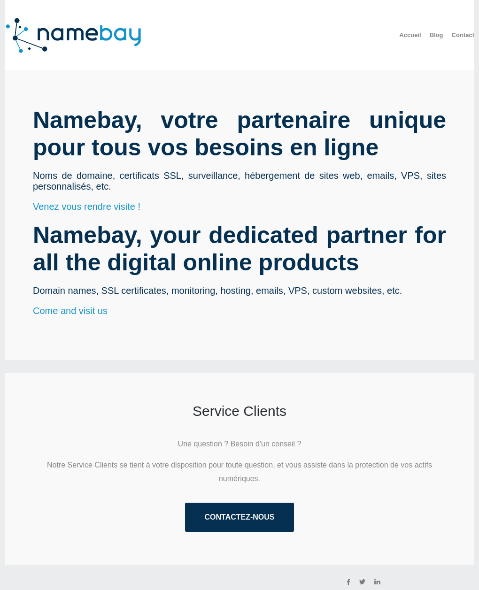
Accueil (410, 34)
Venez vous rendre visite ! (86, 206)
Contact (463, 34)
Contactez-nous (239, 517)
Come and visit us (70, 311)
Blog (436, 34)
